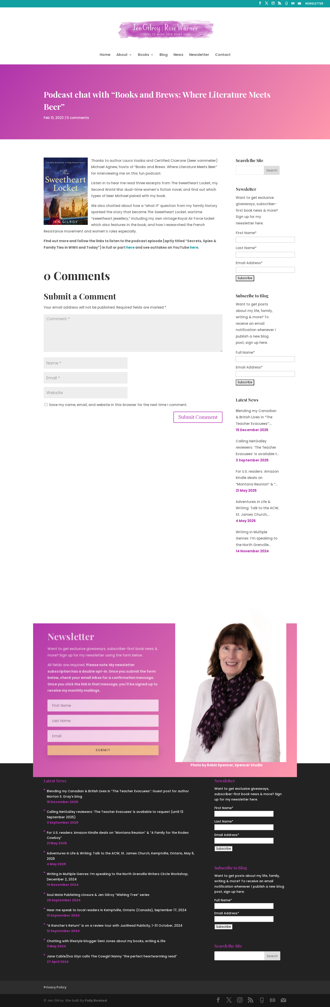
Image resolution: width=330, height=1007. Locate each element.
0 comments (78, 117)
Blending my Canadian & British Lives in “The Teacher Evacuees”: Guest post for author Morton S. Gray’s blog (256, 417)
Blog (163, 55)
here (130, 247)
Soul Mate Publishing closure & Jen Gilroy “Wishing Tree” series (98, 895)
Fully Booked (96, 1000)
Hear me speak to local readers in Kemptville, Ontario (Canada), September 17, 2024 (116, 910)
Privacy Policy (55, 987)
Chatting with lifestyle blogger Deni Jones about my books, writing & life (106, 941)
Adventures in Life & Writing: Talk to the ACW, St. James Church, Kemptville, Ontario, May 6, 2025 (257, 508)
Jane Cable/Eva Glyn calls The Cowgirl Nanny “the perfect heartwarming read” (112, 956)
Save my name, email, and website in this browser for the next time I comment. (118, 404)
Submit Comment (198, 417)
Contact (223, 55)
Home (105, 55)
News (178, 55)
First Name (246, 232)
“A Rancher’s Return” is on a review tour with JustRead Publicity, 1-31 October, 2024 (114, 925)
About (122, 55)
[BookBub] (293, 4)
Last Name (246, 248)
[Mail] (299, 4)
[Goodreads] (286, 4)
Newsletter (199, 55)
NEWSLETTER (314, 3)
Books (143, 55)
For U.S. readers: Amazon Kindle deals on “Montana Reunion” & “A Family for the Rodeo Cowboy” (257, 478)
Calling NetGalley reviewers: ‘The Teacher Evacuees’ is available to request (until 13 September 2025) (257, 448)
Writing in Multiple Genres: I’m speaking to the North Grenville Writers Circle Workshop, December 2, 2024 (257, 539)
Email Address (249, 263)
